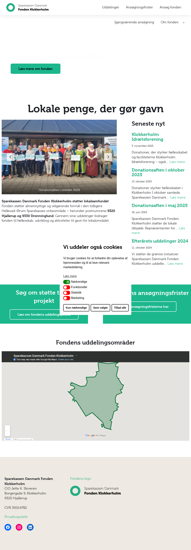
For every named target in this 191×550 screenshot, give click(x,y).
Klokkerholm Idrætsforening (147, 137)
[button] (66, 282)
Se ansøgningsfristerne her (147, 307)
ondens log (80, 478)
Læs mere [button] (70, 276)
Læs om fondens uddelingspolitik (44, 314)
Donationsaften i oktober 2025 (158, 172)
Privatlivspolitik (16, 517)
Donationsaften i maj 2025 (160, 205)
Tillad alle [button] (120, 307)
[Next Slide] (108, 157)
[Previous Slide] (11, 157)
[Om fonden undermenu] (184, 22)
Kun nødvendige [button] (76, 307)
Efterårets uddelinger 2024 (160, 241)
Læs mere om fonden (35, 69)
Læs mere (177, 162)
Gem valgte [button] (100, 307)
